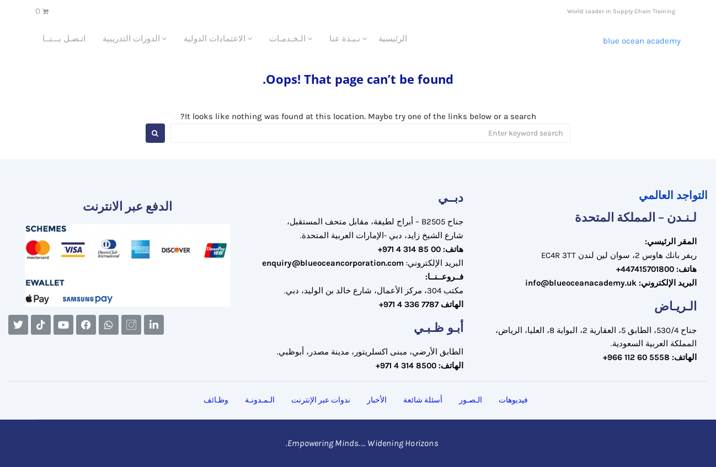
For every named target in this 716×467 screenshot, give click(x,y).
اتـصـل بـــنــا (64, 39)
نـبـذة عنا (344, 39)
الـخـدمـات (287, 39)
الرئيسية (392, 39)
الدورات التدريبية (131, 39)
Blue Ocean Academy (642, 41)
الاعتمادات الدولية (214, 39)
